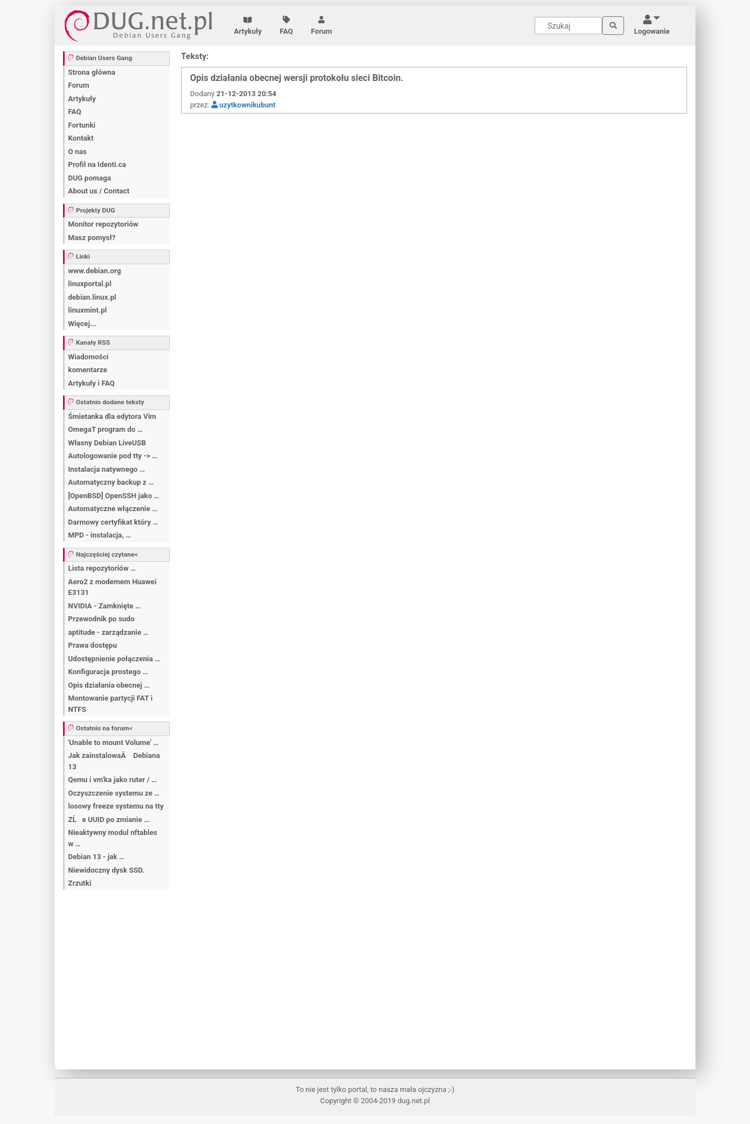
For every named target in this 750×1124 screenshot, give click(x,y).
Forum (321, 25)
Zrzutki (79, 883)
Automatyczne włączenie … (112, 508)
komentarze (87, 369)
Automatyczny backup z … (110, 482)
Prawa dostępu (92, 645)
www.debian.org (94, 271)
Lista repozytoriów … (102, 568)
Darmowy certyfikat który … (113, 522)
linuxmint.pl (87, 310)
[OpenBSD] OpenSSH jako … (113, 495)
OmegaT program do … (105, 429)
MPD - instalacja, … (99, 535)
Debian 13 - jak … (96, 856)
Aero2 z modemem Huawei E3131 (112, 587)
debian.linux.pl (92, 297)
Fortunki (82, 125)
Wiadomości (88, 357)
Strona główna (91, 72)
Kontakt (80, 138)
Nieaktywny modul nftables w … (112, 838)
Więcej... (82, 323)
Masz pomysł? (91, 237)
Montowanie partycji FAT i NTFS (110, 704)
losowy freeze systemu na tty (116, 806)
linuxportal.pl (89, 283)
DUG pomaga (89, 178)
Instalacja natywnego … (106, 469)
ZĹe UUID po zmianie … (109, 819)
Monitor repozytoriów (103, 224)
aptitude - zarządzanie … (108, 632)
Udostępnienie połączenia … (114, 658)
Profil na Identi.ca (97, 164)
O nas (77, 151)
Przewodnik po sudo (101, 619)
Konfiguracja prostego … (108, 671)
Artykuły (248, 25)
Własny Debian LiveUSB (107, 443)
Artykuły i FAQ (91, 383)
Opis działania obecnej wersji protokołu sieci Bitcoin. (296, 78)
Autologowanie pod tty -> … (112, 456)
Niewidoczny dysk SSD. (106, 870)
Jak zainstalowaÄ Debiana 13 (114, 761)
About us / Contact (98, 191)
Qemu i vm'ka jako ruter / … (112, 779)
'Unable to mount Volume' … (113, 742)
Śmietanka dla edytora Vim (112, 416)
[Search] (568, 25)
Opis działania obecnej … (109, 685)
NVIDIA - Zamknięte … (104, 606)
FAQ (286, 25)
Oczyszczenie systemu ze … (114, 793)
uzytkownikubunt (243, 105)
